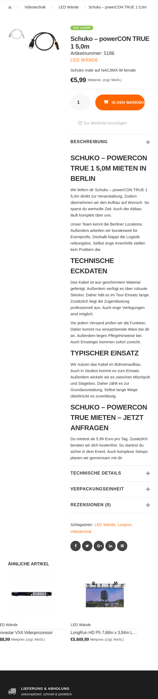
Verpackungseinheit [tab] (97, 489)
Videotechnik (35, 7)
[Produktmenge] (80, 102)
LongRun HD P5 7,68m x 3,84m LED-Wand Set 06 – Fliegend (105, 632)
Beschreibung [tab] (88, 141)
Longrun (124, 525)
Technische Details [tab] (95, 473)
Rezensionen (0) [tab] (90, 505)
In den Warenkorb (128, 102)
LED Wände (69, 7)
